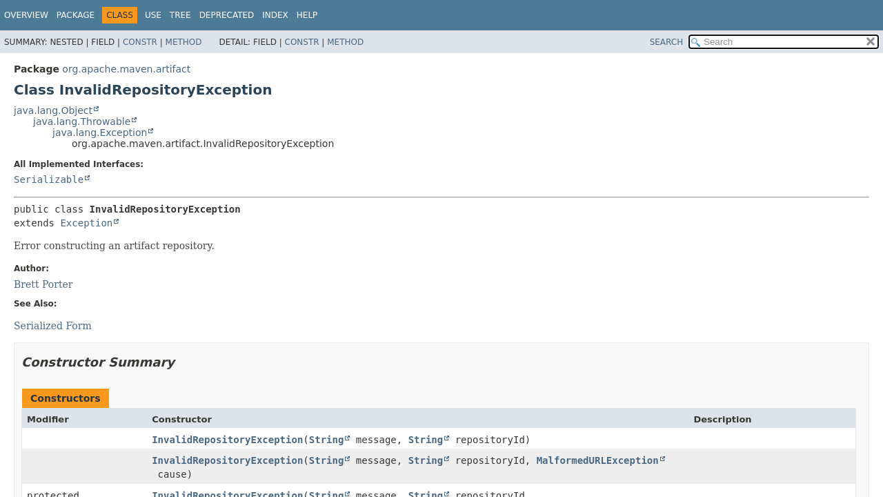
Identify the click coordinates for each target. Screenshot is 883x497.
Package (76, 15)
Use (153, 15)
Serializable (48, 179)
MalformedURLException (598, 460)
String (326, 439)
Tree (180, 15)
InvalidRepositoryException (227, 439)
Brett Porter (43, 284)
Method (184, 42)
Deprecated (227, 15)
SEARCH (667, 42)
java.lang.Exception (99, 132)
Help (307, 15)
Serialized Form (53, 325)
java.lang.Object (53, 110)
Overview (26, 15)
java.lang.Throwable (81, 121)
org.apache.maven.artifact (126, 69)
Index (275, 15)
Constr (140, 42)
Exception (86, 222)
